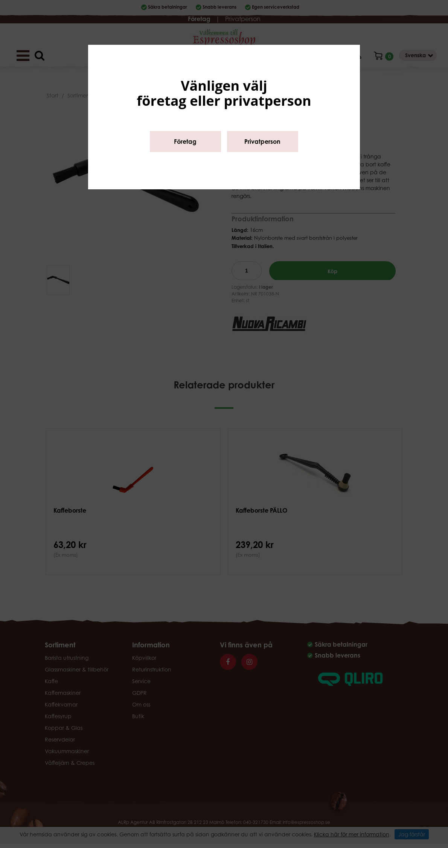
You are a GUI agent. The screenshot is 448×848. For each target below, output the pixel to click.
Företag (185, 141)
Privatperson (262, 141)
